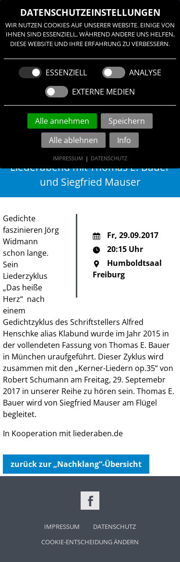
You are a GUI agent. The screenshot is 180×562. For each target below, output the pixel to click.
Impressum (68, 158)
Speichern (126, 121)
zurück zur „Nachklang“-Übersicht (76, 464)
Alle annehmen (62, 121)
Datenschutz (109, 158)
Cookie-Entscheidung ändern (90, 542)
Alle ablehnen (73, 140)
